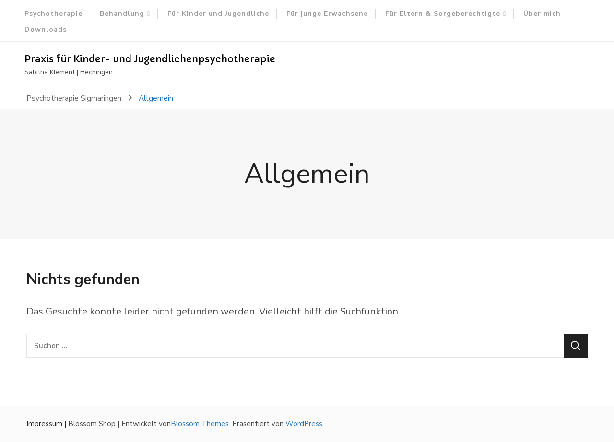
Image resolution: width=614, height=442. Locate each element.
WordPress (303, 424)
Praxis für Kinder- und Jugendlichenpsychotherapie (149, 59)
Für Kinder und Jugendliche (218, 13)
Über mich (542, 13)
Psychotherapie (53, 13)
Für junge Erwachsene (327, 13)
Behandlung (122, 13)
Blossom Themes (200, 424)
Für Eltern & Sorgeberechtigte (442, 13)
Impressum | (47, 424)
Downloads (45, 29)
